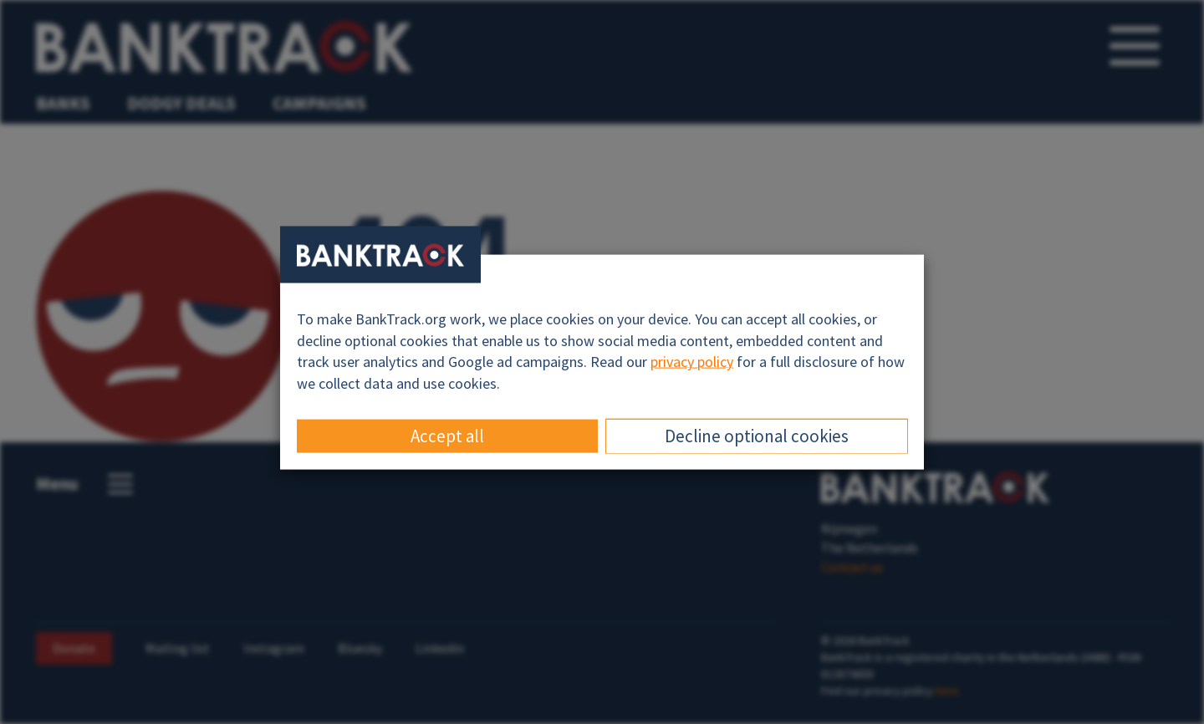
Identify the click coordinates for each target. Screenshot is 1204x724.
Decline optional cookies (757, 435)
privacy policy (691, 361)
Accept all (447, 435)
